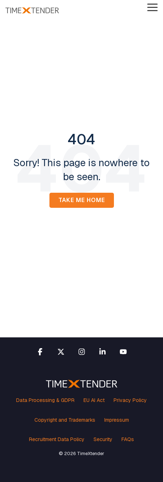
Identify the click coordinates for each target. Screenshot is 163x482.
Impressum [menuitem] (116, 420)
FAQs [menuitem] (127, 439)
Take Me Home (81, 200)
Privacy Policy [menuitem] (130, 400)
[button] (152, 7)
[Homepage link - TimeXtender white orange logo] (82, 384)
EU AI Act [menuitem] (94, 400)
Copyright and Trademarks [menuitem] (64, 420)
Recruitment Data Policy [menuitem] (57, 439)
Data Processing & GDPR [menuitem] (45, 400)
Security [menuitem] (103, 439)
